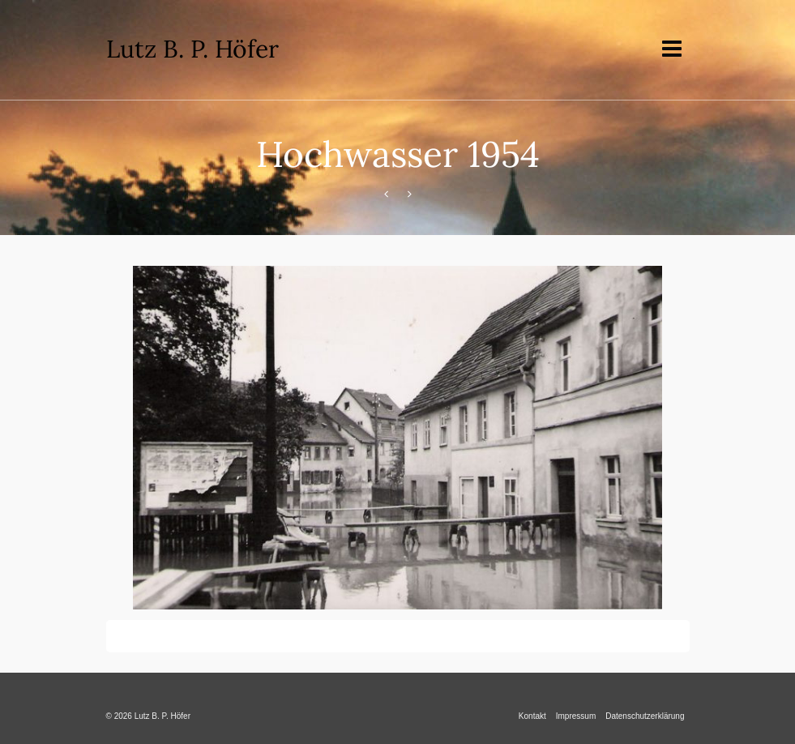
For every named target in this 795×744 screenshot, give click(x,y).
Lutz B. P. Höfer (192, 48)
